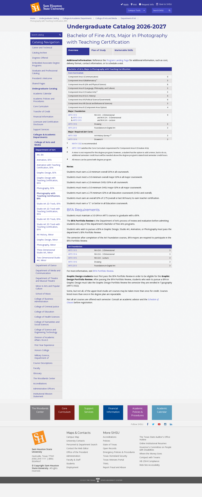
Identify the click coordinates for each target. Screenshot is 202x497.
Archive (72, 25)
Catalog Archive (39, 66)
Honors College (41, 363)
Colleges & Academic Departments (77, 32)
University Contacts (75, 454)
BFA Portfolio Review (103, 284)
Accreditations (40, 397)
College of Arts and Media (106, 32)
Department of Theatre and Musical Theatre (47, 293)
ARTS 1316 (72, 137)
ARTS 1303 (72, 149)
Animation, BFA (44, 173)
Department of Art (128, 32)
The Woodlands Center (44, 392)
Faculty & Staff (73, 473)
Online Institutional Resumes (153, 457)
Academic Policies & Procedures (137, 425)
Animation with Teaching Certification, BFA (48, 180)
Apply (126, 4)
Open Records (109, 461)
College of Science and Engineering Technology (45, 344)
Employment (72, 480)
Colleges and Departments (47, 25)
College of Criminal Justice (46, 320)
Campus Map (72, 450)
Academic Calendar (42, 107)
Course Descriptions (42, 376)
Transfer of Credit (41, 125)
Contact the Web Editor (77, 461)
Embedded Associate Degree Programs (46, 77)
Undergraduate (70, 19)
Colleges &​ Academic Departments (44, 149)
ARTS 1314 (77, 131)
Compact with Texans (149, 471)
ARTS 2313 (72, 141)
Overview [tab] (73, 63)
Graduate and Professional (100, 19)
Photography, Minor (46, 258)
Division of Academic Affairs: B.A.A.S (44, 352)
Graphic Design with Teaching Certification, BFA (47, 194)
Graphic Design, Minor (47, 253)
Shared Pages (38, 97)
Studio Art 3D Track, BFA (48, 232)
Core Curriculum (40, 120)
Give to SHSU (165, 4)
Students (70, 477)
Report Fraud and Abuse (114, 480)
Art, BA (40, 168)
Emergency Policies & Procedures (119, 465)
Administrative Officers (44, 402)
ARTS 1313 (72, 128)
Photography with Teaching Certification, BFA (48, 209)
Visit (135, 4)
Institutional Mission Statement (42, 408)
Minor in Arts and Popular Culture (48, 301)
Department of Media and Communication (48, 285)
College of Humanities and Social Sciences (46, 336)
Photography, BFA (45, 201)
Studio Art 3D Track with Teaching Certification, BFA (48, 240)
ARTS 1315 (77, 133)
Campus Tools (134, 10)
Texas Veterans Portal (113, 473)
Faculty (36, 381)
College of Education (44, 325)
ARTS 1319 (72, 153)
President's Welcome (42, 92)
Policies (106, 454)
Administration (73, 469)
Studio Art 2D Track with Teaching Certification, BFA (48, 225)
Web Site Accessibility (149, 478)
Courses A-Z (150, 19)
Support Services (41, 143)
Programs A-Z (130, 19)
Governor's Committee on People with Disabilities (155, 462)
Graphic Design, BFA (46, 186)
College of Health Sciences (47, 330)
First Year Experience (44, 358)
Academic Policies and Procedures (43, 113)
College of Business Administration (43, 313)
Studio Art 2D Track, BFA (48, 217)
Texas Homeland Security (115, 469)
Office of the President (77, 465)
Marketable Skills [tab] (124, 63)
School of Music (43, 307)
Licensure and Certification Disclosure (45, 136)
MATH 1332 (77, 157)
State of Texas (110, 458)
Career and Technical (43, 19)
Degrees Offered (40, 71)
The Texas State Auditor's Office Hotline (154, 452)
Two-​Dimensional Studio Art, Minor (48, 272)
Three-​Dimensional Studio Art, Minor (46, 264)
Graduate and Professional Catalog (44, 85)
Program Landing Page (117, 73)
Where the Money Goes (150, 467)
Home (32, 32)
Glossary (37, 386)
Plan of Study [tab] (98, 63)
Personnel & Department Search (81, 458)
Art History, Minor (45, 248)
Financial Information (43, 130)
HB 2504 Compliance (149, 474)
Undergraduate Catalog (49, 32)
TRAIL (106, 477)
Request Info (148, 4)
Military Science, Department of (42, 370)
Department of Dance (46, 279)
